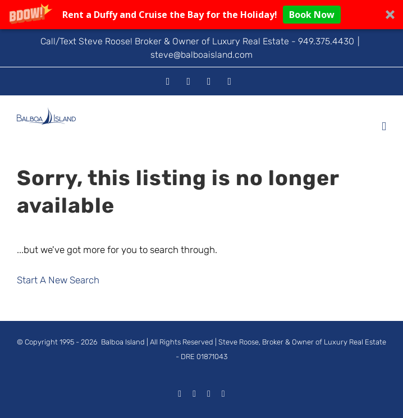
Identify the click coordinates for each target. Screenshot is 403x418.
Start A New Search (58, 280)
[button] (201, 14)
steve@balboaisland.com (201, 54)
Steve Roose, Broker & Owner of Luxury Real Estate (302, 342)
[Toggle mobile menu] (384, 126)
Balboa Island (123, 342)
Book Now (312, 14)
